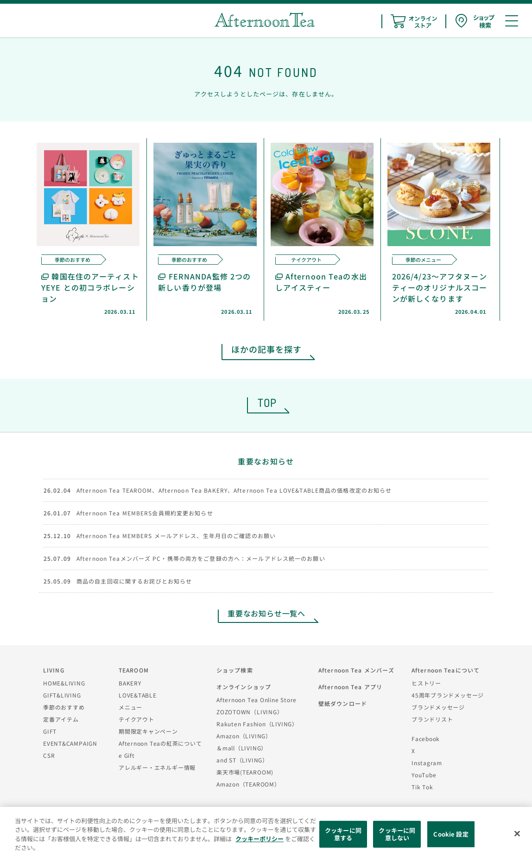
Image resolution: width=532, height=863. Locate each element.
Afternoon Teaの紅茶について (160, 743)
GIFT (50, 731)
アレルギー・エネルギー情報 (157, 767)
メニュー (130, 707)
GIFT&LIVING (62, 695)
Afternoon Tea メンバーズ (356, 670)
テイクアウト (136, 719)
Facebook (426, 738)
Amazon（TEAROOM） (248, 784)
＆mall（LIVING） (241, 748)
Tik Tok (422, 787)
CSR (49, 755)
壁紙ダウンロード (342, 703)
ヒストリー (426, 683)
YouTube (424, 775)
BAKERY (130, 683)
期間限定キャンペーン (148, 731)
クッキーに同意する (343, 834)
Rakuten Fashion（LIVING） (257, 724)
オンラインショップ (243, 687)
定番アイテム (61, 719)
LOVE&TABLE (138, 695)
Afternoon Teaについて (446, 670)
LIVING (53, 670)
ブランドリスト (432, 719)
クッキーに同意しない (397, 834)
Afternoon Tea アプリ (350, 687)
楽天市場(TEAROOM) (244, 772)
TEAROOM (134, 670)
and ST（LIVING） (242, 760)
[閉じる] (517, 834)
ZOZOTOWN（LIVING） (249, 712)
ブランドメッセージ (438, 707)
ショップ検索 (234, 670)
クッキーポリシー (259, 838)
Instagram (427, 763)
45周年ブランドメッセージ (448, 695)
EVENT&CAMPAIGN (70, 743)
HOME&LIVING (64, 683)
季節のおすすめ (63, 707)
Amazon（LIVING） (244, 736)
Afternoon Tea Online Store (256, 700)
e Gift (127, 755)
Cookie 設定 (450, 834)
